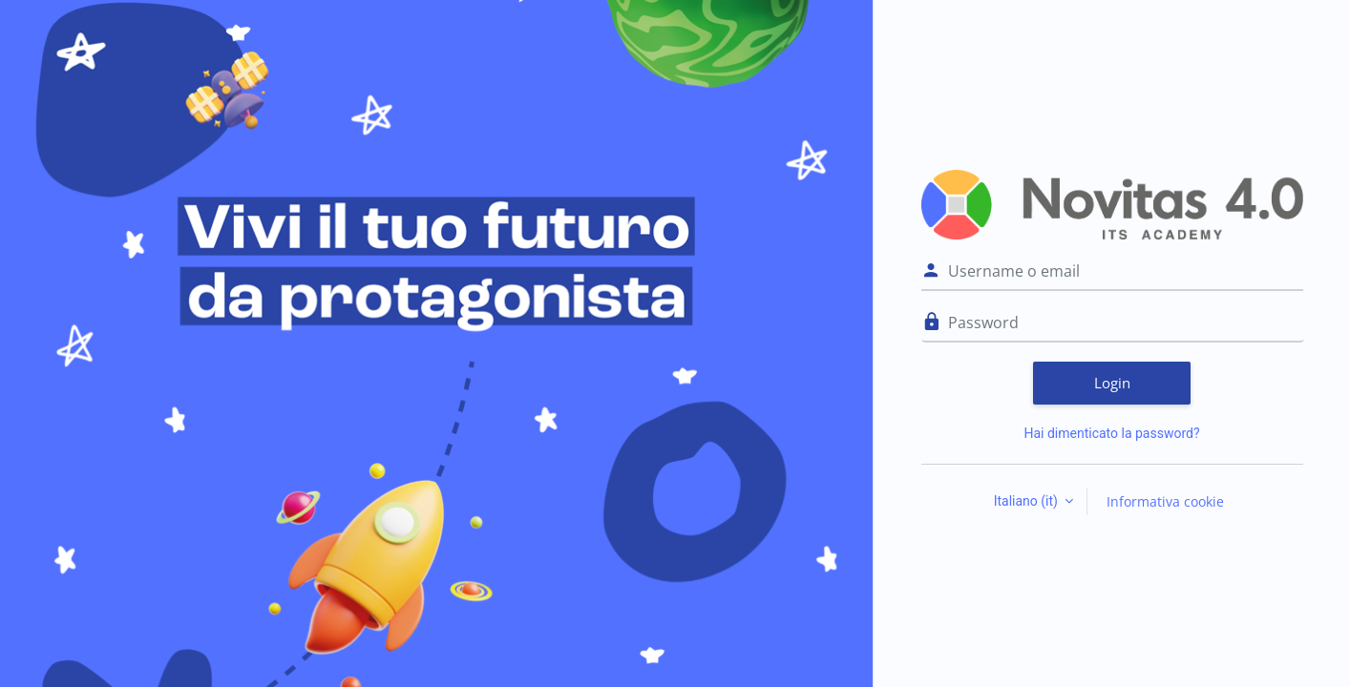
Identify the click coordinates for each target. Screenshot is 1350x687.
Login (1112, 382)
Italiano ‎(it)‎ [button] (1028, 501)
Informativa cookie (1165, 501)
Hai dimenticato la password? (1111, 433)
